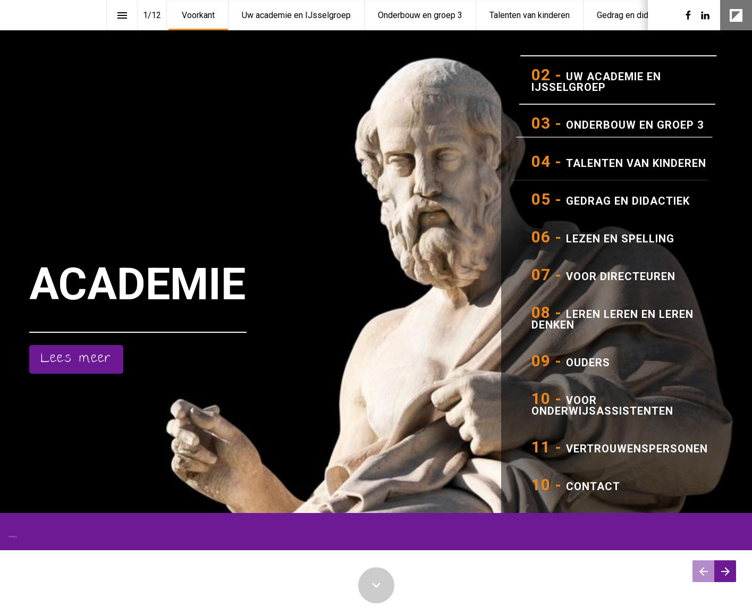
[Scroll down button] (376, 585)
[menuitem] (198, 15)
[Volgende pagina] (725, 571)
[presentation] (376, 270)
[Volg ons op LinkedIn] (705, 15)
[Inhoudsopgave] (122, 15)
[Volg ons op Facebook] (688, 15)
